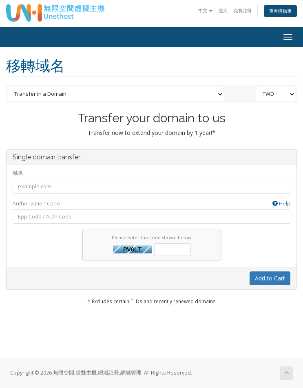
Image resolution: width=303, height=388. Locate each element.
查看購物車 (280, 11)
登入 (223, 10)
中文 (205, 10)
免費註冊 (243, 10)
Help (281, 203)
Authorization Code (151, 203)
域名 (18, 172)
